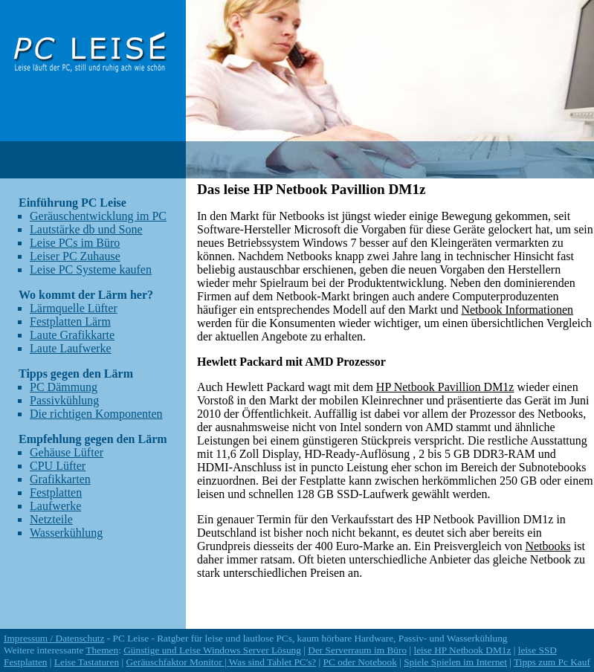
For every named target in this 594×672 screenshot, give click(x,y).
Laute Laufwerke (71, 348)
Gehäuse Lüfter (66, 452)
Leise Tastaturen (86, 662)
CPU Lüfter (57, 465)
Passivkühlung (64, 400)
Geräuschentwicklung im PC (98, 216)
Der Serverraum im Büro (357, 650)
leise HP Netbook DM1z (462, 650)
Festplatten (56, 492)
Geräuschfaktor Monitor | (177, 662)
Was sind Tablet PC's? (273, 662)
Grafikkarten (60, 479)
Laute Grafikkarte (72, 335)
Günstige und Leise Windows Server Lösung (212, 650)
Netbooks (547, 546)
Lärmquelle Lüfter (73, 308)
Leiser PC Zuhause (75, 256)
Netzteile (51, 519)
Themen (101, 650)
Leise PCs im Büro (75, 242)
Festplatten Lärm (70, 321)
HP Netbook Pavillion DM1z (445, 387)
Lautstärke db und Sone (86, 229)
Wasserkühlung (66, 532)
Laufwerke (55, 506)
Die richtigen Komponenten (96, 413)
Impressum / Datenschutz (54, 638)
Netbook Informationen (517, 309)
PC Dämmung (63, 387)
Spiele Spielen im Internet (455, 662)
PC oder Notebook (360, 662)
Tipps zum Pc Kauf (552, 662)
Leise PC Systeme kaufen (91, 269)
